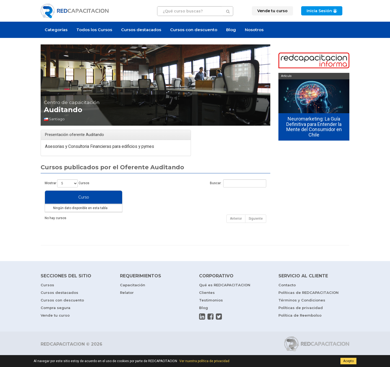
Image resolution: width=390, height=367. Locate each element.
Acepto (348, 361)
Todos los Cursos (94, 29)
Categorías (56, 29)
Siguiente (256, 229)
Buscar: (238, 183)
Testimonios (211, 311)
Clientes (207, 303)
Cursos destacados (141, 29)
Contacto (287, 296)
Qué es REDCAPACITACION (224, 296)
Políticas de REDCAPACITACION (308, 303)
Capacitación (132, 296)
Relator (127, 303)
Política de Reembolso (299, 326)
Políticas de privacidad (300, 318)
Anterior (236, 229)
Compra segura (55, 318)
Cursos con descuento (193, 29)
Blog (231, 29)
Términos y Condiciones (301, 311)
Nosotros (254, 29)
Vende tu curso (55, 326)
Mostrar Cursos (67, 183)
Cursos (47, 296)
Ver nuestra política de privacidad (204, 361)
